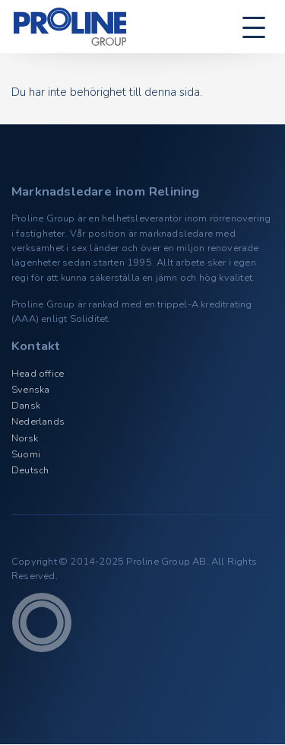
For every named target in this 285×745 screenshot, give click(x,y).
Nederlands (38, 421)
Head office (37, 373)
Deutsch (30, 470)
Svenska (30, 389)
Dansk (25, 405)
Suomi (25, 454)
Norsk (24, 438)
